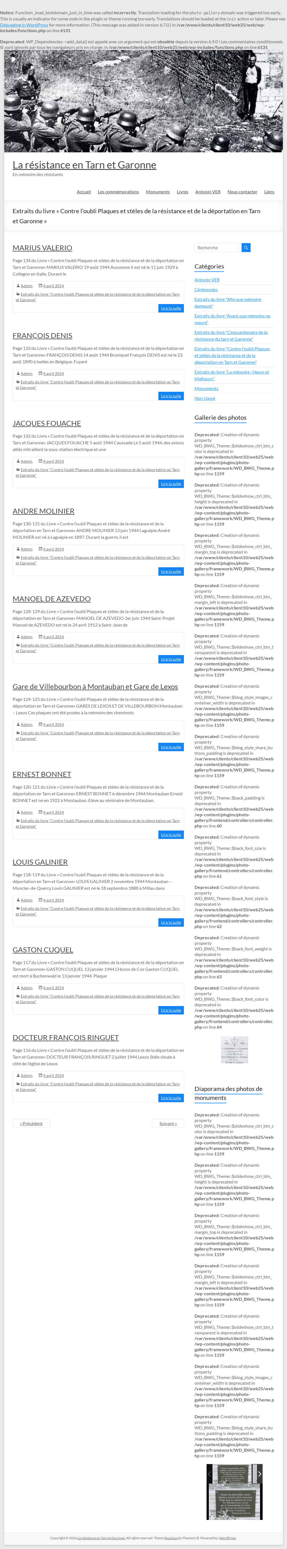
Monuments (158, 191)
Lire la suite (171, 308)
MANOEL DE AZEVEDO (52, 598)
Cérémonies (206, 289)
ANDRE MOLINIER (44, 510)
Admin (27, 285)
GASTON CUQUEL (43, 949)
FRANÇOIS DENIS (42, 335)
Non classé (205, 398)
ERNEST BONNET (42, 774)
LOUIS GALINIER (40, 861)
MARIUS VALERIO (42, 247)
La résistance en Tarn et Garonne (84, 164)
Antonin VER (208, 191)
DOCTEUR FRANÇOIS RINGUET (66, 1037)
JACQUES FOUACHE (47, 423)
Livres (182, 191)
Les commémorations (118, 191)
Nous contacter (242, 191)
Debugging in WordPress (24, 24)
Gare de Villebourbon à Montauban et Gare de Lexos (95, 686)
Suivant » (168, 1123)
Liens (269, 191)
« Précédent (31, 1123)
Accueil (84, 191)
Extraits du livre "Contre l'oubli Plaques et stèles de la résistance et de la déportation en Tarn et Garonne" (232, 355)
